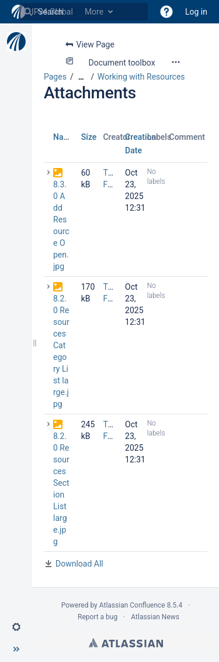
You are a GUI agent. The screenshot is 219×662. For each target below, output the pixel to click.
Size (89, 137)
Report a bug (97, 617)
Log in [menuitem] (196, 11)
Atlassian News (155, 617)
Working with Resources (141, 76)
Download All (79, 563)
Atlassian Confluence (132, 605)
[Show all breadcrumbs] (81, 77)
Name (64, 137)
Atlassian (126, 642)
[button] (166, 11)
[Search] (28, 11)
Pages (55, 76)
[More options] (176, 62)
